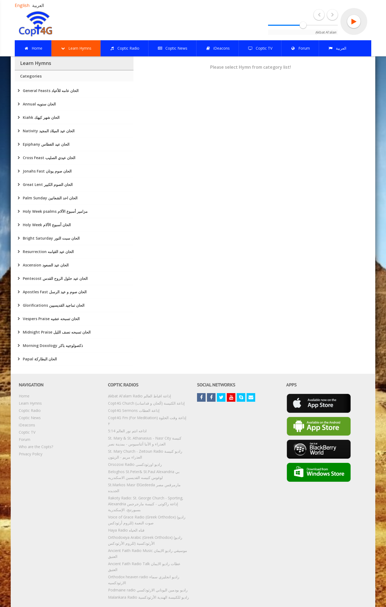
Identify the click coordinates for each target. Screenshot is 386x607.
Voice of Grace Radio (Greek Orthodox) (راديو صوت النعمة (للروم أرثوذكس (146, 519)
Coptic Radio (30, 410)
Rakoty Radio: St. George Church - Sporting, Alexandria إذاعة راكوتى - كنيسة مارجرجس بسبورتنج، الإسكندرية (145, 503)
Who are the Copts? (36, 446)
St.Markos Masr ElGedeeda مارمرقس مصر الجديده (144, 487)
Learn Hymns (30, 403)
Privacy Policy (30, 453)
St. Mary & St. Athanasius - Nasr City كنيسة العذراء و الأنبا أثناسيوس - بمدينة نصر (144, 441)
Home (24, 395)
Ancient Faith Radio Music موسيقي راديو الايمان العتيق (147, 553)
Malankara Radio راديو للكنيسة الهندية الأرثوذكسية (148, 597)
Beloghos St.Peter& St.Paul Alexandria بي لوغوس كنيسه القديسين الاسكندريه (144, 474)
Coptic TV (27, 432)
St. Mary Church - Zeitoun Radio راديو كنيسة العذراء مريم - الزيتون (145, 454)
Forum (24, 439)
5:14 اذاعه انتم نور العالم (127, 430)
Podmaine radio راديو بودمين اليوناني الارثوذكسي (148, 590)
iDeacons (27, 424)
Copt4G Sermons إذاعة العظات (133, 410)
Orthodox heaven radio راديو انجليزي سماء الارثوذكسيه (143, 579)
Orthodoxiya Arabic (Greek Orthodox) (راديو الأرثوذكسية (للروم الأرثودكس (145, 540)
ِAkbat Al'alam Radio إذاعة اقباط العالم (139, 395)
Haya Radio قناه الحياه (126, 530)
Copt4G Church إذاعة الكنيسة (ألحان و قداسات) (146, 403)
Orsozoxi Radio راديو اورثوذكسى (135, 464)
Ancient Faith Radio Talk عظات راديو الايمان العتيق (144, 566)
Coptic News (30, 417)
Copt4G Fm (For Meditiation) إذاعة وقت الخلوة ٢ (147, 420)
